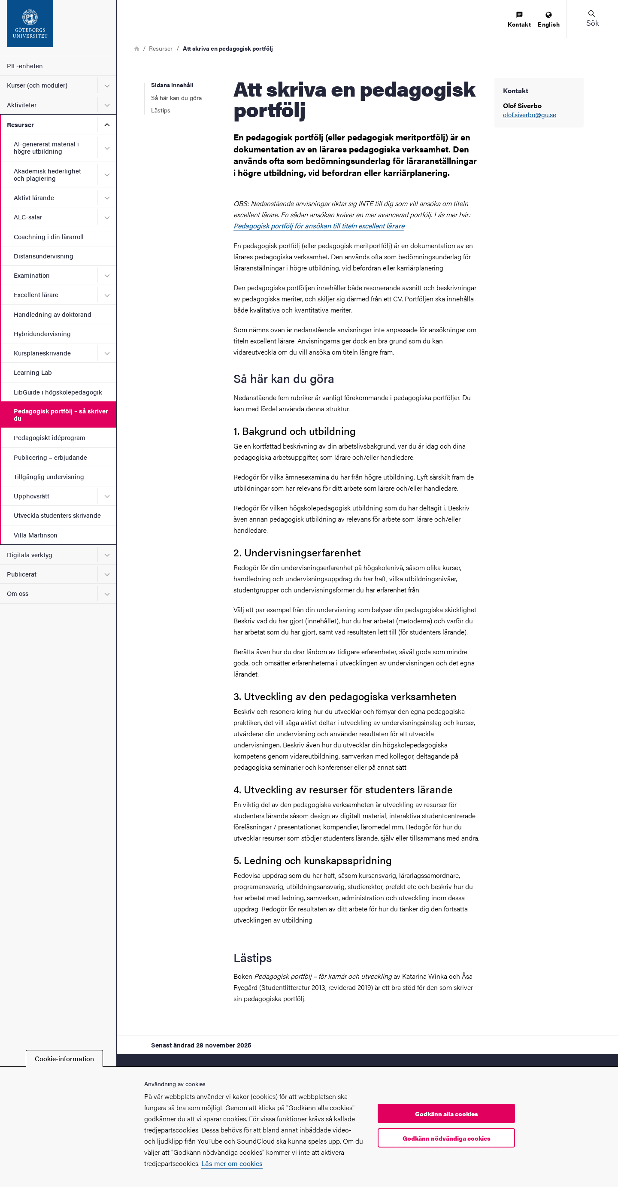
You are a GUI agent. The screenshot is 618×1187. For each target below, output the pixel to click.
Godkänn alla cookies (446, 1113)
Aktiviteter (21, 104)
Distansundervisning (43, 255)
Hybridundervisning (42, 333)
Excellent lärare (36, 294)
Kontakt (519, 20)
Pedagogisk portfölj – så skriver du (61, 414)
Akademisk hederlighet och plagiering (47, 174)
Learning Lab (33, 371)
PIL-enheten (25, 65)
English (549, 20)
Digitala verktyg (29, 554)
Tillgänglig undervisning (49, 476)
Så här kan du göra (176, 97)
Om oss (17, 593)
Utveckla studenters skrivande (57, 514)
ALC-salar (28, 216)
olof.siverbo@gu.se (529, 115)
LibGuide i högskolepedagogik (58, 391)
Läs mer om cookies (232, 1163)
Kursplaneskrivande (42, 352)
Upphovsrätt (31, 495)
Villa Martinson (36, 534)
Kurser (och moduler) (37, 84)
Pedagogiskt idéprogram (49, 437)
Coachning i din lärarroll (49, 236)
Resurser (20, 124)
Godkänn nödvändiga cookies (447, 1138)
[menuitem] (519, 20)
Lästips (160, 110)
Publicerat (21, 573)
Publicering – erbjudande (50, 456)
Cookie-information (64, 1058)
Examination (32, 274)
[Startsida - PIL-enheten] (58, 28)
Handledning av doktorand (52, 314)
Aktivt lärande (34, 197)
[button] (592, 19)
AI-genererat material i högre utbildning (46, 147)
